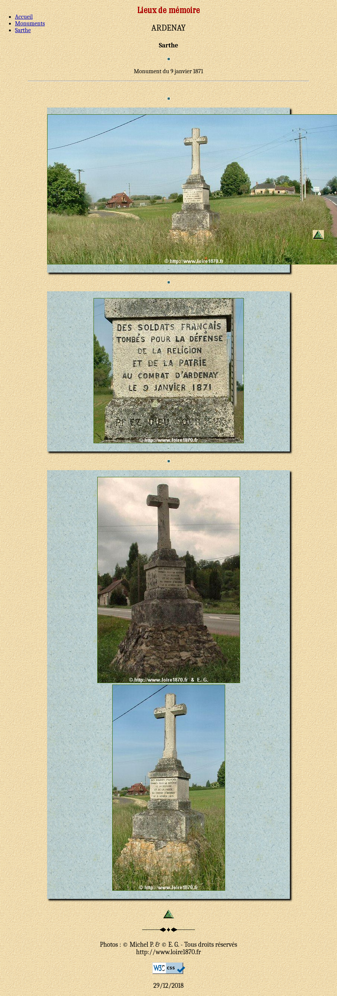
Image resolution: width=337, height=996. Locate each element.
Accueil (24, 16)
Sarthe (23, 30)
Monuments (30, 23)
